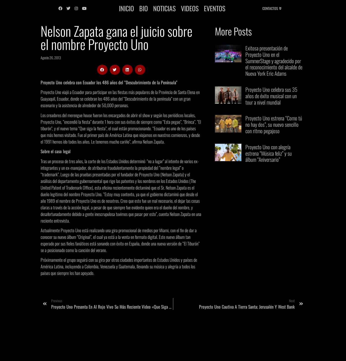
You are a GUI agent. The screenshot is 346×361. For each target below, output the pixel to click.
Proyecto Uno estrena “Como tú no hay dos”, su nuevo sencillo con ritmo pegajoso (273, 124)
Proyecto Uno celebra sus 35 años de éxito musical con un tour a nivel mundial (271, 95)
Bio (143, 8)
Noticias (164, 8)
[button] (102, 70)
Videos (190, 8)
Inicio (126, 8)
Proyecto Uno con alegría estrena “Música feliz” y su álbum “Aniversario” (268, 153)
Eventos (214, 8)
